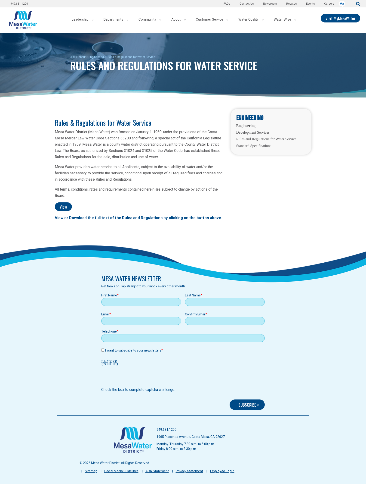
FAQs (227, 3)
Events (310, 3)
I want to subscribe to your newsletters (133, 350)
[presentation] (136, 378)
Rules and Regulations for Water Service (266, 139)
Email (105, 314)
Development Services (253, 132)
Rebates (291, 3)
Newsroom (270, 3)
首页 (73, 57)
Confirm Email (195, 314)
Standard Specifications (253, 146)
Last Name (193, 295)
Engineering (96, 57)
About (82, 57)
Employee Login (222, 471)
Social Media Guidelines (121, 471)
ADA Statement (157, 471)
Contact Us (247, 3)
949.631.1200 (19, 3)
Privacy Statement (189, 471)
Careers (329, 3)
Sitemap (91, 471)
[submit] (358, 3)
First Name (109, 295)
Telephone (109, 331)
